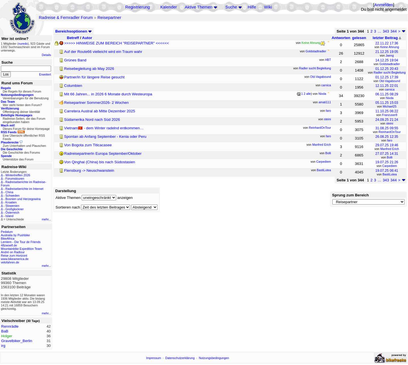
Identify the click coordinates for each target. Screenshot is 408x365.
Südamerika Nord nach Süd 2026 (92, 119)
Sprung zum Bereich (350, 195)
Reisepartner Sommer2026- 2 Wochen (96, 102)
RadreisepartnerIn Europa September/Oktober (102, 153)
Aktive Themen (198, 7)
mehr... (46, 219)
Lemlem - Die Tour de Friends (21, 242)
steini (389, 123)
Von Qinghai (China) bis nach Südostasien (99, 162)
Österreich (12, 212)
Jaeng (390, 55)
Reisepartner (109, 17)
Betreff (73, 38)
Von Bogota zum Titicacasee (88, 145)
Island (9, 216)
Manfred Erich (389, 149)
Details (46, 55)
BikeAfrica (7, 238)
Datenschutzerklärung (180, 358)
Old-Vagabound (389, 81)
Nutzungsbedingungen (214, 358)
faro (389, 140)
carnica (389, 89)
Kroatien (11, 202)
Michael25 (390, 106)
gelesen (359, 38)
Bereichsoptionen (73, 31)
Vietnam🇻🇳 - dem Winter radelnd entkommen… (103, 128)
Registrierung (137, 7)
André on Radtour (13, 252)
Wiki (268, 7)
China (9, 192)
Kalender (168, 7)
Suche (231, 7)
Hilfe (252, 7)
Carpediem (389, 166)
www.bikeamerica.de (15, 259)
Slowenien (12, 205)
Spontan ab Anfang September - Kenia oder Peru (105, 136)
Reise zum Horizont (14, 255)
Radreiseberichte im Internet (24, 188)
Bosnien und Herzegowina (23, 199)
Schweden (12, 195)
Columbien (73, 85)
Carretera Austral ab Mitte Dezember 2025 (99, 111)
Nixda (390, 98)
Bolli (389, 157)
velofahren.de (10, 262)
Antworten (341, 38)
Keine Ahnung (389, 47)
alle (308, 93)
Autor (87, 38)
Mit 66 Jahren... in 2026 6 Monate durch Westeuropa (108, 94)
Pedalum (7, 231)
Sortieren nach (68, 207)
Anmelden (383, 5)
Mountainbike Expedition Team (21, 248)
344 (393, 31)
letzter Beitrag (387, 38)
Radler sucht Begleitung (390, 72)
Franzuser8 (389, 115)
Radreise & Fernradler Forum (66, 17)
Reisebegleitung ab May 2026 (89, 68)
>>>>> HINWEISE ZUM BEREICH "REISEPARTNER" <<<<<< (116, 43)
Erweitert (45, 74)
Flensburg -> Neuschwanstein (89, 170)
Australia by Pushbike (15, 235)
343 (386, 31)
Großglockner (14, 209)
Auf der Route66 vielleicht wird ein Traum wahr (103, 52)
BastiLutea (389, 174)
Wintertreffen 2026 (17, 175)
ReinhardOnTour (390, 132)
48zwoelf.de (9, 245)
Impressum (153, 358)
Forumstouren (14, 178)
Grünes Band (75, 60)
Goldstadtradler (389, 64)
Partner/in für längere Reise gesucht (94, 77)
